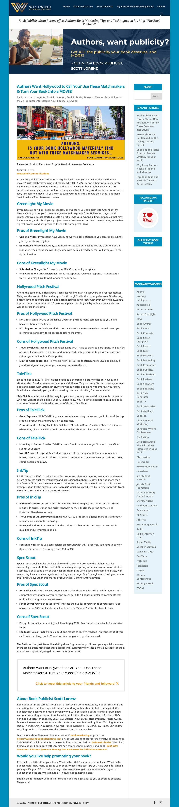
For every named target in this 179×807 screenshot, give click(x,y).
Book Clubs (143, 328)
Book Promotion (55, 97)
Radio (140, 529)
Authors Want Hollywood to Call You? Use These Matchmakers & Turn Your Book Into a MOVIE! (71, 89)
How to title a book (147, 466)
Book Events (144, 346)
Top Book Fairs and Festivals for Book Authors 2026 (147, 180)
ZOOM (140, 588)
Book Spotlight (145, 388)
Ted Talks (142, 556)
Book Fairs (143, 350)
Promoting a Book (147, 524)
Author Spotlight (146, 314)
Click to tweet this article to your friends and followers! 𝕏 (77, 683)
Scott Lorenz (27, 97)
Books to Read (145, 411)
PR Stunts (142, 515)
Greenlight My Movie (35, 203)
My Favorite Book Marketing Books (135, 6)
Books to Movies (93, 97)
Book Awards (144, 323)
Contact (161, 6)
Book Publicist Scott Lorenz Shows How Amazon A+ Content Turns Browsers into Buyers (148, 122)
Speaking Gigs (145, 551)
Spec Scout (26, 557)
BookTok (142, 415)
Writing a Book (145, 583)
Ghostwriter (143, 457)
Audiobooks (143, 304)
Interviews (142, 471)
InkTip (22, 470)
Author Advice (145, 309)
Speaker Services (146, 546)
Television (142, 565)
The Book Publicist (37, 802)
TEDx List (142, 561)
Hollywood (72, 100)
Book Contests (145, 333)
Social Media (144, 542)
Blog (139, 319)
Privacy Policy (81, 802)
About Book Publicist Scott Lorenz (46, 698)
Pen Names (143, 510)
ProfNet (141, 519)
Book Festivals (145, 355)
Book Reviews (144, 379)
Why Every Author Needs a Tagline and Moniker (147, 168)
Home (66, 6)
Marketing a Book (147, 505)
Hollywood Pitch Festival (38, 286)
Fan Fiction (143, 437)
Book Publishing (146, 374)
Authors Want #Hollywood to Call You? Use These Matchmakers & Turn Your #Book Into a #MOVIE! (62, 670)
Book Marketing (105, 6)
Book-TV (141, 401)
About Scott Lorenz (83, 6)
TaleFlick (24, 373)
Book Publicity (75, 97)
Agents (41, 97)
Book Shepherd (145, 383)
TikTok (140, 570)
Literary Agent (145, 500)
